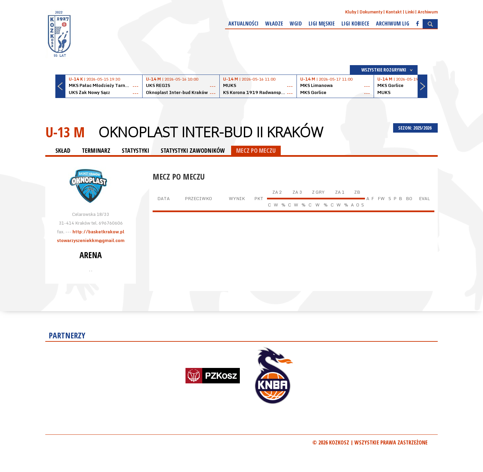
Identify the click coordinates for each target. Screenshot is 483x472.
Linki (409, 12)
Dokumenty (371, 12)
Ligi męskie (322, 23)
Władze (274, 23)
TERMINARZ (96, 150)
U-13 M (65, 131)
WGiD (296, 23)
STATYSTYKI (135, 150)
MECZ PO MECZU (256, 150)
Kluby (350, 12)
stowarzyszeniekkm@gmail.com (90, 240)
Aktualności (243, 23)
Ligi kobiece (355, 23)
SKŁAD (62, 150)
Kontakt (394, 12)
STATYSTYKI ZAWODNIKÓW (193, 150)
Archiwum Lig (392, 23)
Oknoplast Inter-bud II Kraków (210, 132)
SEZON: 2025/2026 (415, 128)
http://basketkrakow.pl (98, 231)
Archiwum (428, 12)
